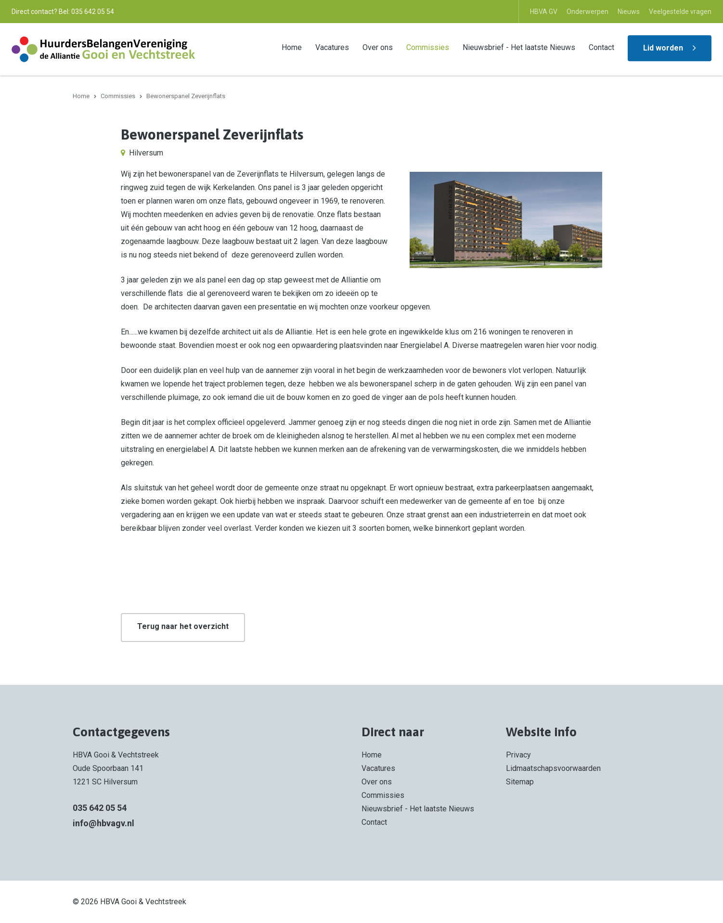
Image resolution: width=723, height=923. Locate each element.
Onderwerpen (587, 11)
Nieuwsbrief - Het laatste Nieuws (519, 47)
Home (292, 47)
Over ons (377, 47)
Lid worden (663, 47)
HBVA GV (543, 11)
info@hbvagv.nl (103, 823)
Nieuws (629, 11)
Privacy (518, 754)
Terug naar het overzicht (183, 626)
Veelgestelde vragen (680, 11)
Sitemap (520, 781)
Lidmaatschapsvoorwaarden (553, 768)
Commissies (427, 47)
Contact (601, 47)
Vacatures (332, 47)
